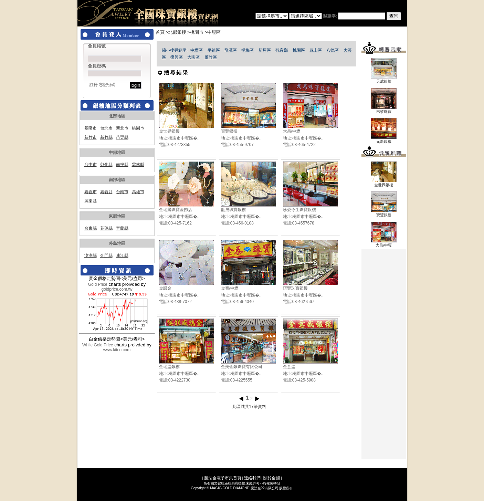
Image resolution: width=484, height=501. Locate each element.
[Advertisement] (383, 354)
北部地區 (117, 116)
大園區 (193, 57)
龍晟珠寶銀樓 (233, 209)
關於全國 (271, 478)
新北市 (122, 128)
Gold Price (97, 284)
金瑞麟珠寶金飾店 (175, 209)
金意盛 (289, 366)
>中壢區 (212, 32)
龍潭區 (230, 50)
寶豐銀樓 (229, 131)
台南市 (122, 191)
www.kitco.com (116, 349)
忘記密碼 (107, 84)
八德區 (332, 50)
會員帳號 (97, 46)
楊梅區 (247, 50)
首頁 (160, 32)
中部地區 (117, 152)
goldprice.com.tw (116, 289)
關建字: (362, 16)
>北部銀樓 (176, 32)
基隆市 (90, 128)
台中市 (90, 164)
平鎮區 (214, 50)
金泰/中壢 (230, 288)
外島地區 (117, 243)
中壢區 (196, 50)
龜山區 (315, 50)
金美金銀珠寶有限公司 (241, 366)
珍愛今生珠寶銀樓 (299, 209)
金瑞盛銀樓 (169, 366)
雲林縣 (138, 164)
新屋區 (265, 50)
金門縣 (106, 255)
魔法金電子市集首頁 (222, 478)
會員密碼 (97, 66)
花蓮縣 (106, 228)
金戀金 (165, 288)
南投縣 (122, 164)
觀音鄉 (281, 50)
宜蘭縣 (122, 228)
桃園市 (138, 128)
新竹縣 (106, 137)
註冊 (94, 84)
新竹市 (90, 137)
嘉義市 (90, 191)
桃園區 (299, 50)
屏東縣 (90, 201)
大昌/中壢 (292, 131)
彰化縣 (106, 164)
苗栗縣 (122, 137)
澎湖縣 (90, 255)
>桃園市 (195, 32)
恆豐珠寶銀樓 (295, 288)
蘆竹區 (210, 57)
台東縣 (90, 228)
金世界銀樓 (169, 131)
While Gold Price (97, 345)
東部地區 (117, 216)
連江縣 (122, 255)
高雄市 (138, 191)
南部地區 (117, 179)
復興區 (176, 57)
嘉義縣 (106, 191)
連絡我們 (252, 478)
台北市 (106, 128)
